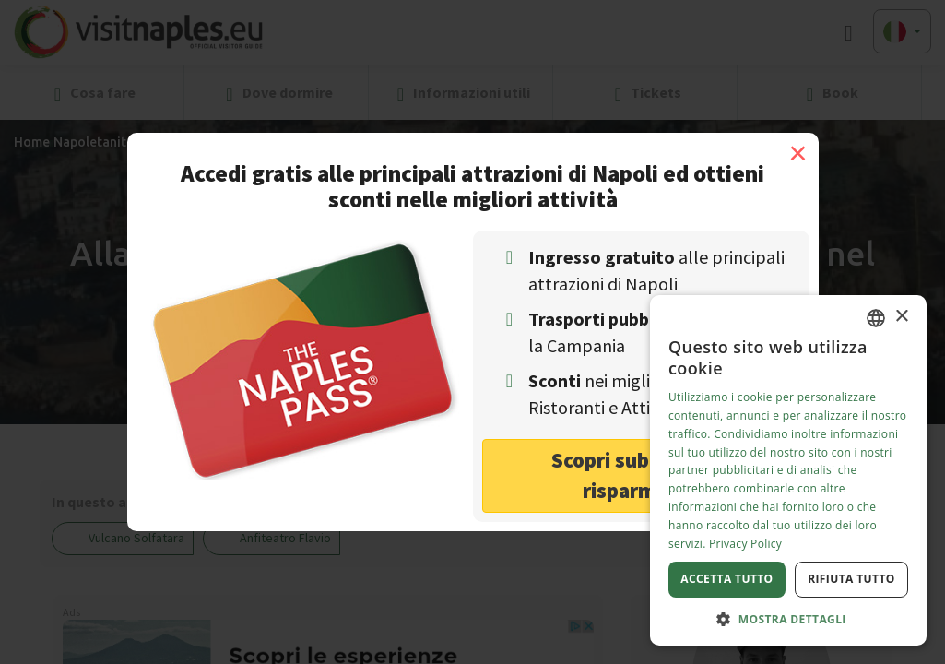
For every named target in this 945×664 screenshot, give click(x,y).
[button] (788, 618)
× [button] (901, 317)
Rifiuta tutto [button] (851, 579)
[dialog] (788, 470)
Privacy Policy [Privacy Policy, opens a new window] (745, 543)
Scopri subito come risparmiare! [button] (641, 475)
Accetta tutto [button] (726, 579)
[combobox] (876, 318)
